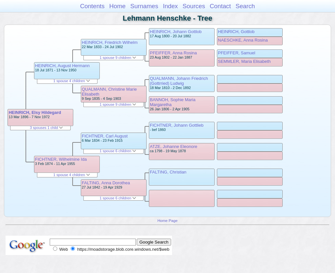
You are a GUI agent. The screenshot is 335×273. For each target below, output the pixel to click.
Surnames (144, 6)
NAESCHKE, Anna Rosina (243, 40)
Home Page (167, 220)
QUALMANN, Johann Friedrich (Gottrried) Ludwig (179, 81)
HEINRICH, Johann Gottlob (176, 31)
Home (117, 6)
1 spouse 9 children (118, 58)
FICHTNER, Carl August (105, 136)
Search (245, 6)
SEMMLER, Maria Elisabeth (244, 61)
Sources (194, 6)
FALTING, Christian (168, 172)
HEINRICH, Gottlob (236, 31)
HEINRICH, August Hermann (62, 65)
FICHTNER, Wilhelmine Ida (61, 159)
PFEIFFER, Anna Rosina (173, 52)
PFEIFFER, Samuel (236, 52)
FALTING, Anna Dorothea (106, 182)
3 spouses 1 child (46, 128)
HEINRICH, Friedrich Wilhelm (109, 42)
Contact (220, 6)
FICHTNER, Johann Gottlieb (176, 125)
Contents (92, 6)
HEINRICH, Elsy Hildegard (35, 112)
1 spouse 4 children (71, 81)
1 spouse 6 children (118, 151)
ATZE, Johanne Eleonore (173, 146)
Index (170, 6)
